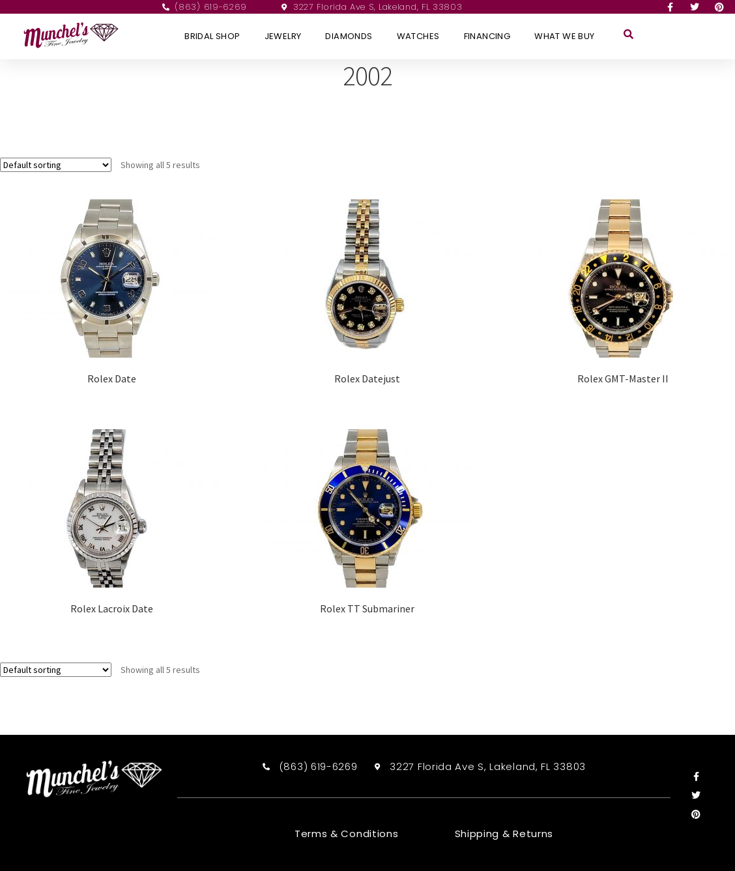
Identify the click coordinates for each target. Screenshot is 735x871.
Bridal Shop (212, 36)
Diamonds (348, 36)
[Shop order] (55, 165)
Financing (487, 36)
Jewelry (283, 36)
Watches (418, 36)
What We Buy (564, 36)
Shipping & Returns (504, 833)
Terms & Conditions (347, 833)
